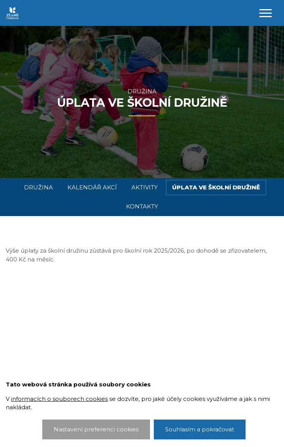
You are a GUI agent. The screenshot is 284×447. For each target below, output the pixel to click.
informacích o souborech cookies (59, 398)
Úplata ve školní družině (216, 187)
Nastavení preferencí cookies (96, 429)
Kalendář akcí (92, 187)
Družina (142, 91)
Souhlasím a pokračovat (199, 429)
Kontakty (142, 206)
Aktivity (144, 187)
